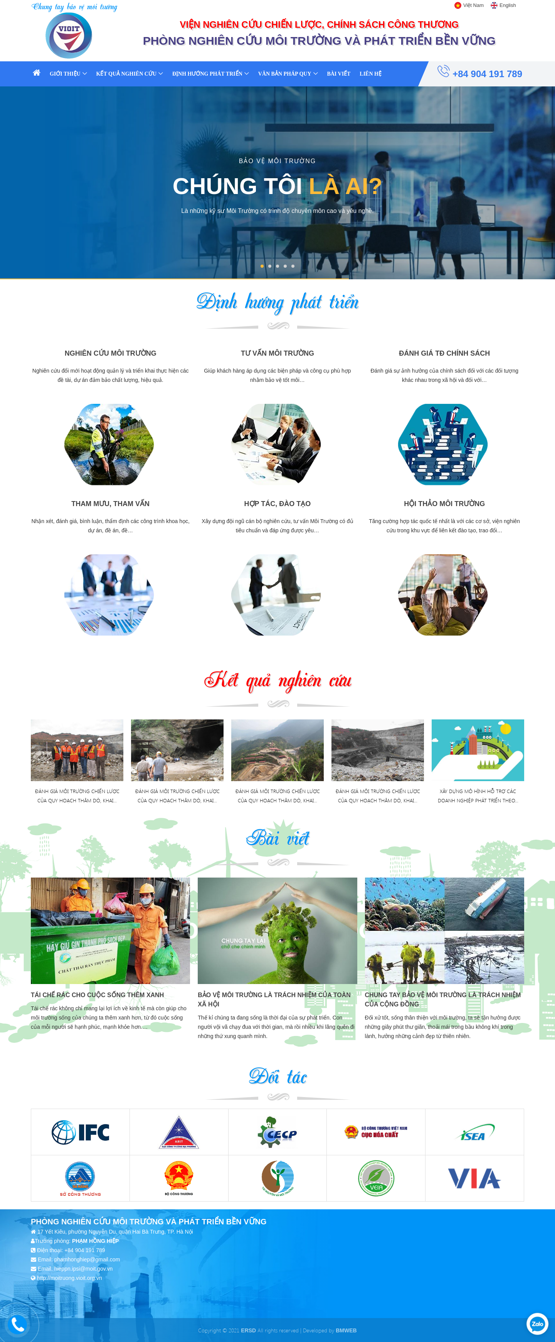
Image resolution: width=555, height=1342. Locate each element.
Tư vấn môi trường (277, 353)
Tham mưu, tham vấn (110, 504)
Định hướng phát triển (207, 74)
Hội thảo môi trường (444, 504)
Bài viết (338, 74)
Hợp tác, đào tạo (277, 504)
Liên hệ (371, 74)
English (508, 5)
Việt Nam (473, 5)
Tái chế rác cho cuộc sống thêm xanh (97, 995)
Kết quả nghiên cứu (126, 74)
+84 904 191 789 (479, 72)
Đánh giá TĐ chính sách (444, 353)
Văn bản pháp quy (284, 74)
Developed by (330, 1330)
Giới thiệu (65, 74)
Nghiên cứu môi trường (110, 353)
